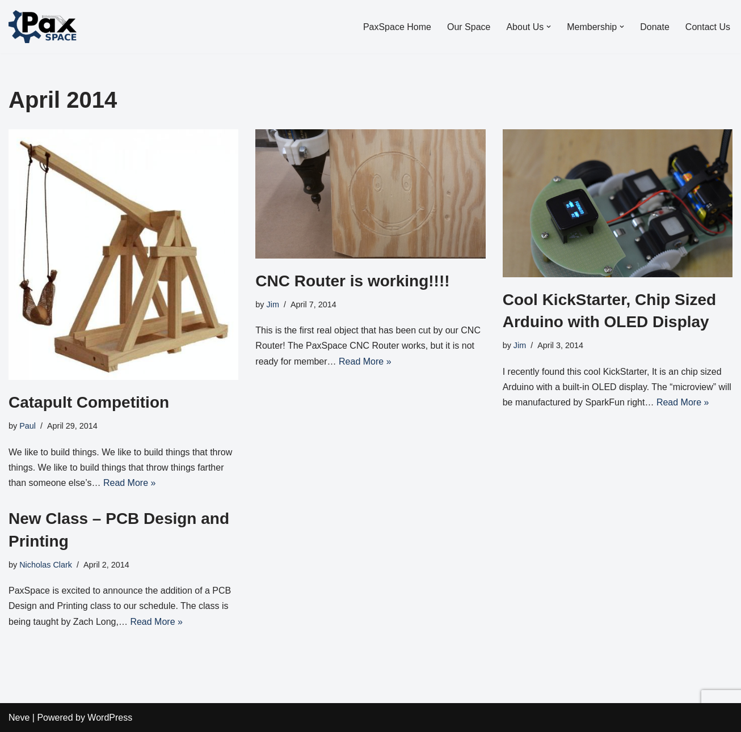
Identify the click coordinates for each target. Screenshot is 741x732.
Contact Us (707, 27)
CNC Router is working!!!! (352, 281)
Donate (655, 27)
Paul (27, 425)
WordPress (109, 717)
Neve (19, 717)
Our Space (468, 27)
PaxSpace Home (397, 27)
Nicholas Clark (45, 564)
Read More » (129, 483)
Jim (273, 304)
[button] (548, 26)
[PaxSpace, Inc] (43, 26)
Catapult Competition (89, 402)
